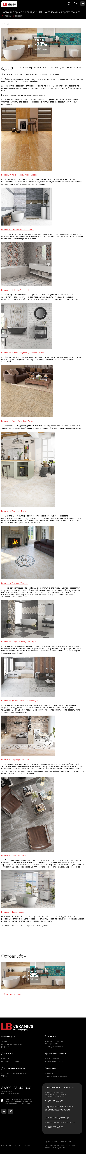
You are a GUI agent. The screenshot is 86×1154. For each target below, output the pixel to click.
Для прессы (7, 1053)
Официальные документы (56, 1076)
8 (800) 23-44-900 (53, 1058)
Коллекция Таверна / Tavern (14, 511)
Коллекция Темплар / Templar (14, 583)
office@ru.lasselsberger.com (58, 1110)
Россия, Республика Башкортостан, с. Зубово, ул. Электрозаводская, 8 (56, 1094)
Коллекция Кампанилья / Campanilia (17, 229)
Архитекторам (8, 1036)
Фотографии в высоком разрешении (11, 1045)
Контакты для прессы (10, 1061)
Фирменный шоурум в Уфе (57, 1117)
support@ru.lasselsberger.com (59, 1106)
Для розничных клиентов (13, 1068)
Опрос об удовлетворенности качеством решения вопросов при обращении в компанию (18, 1101)
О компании (50, 1068)
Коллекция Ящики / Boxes (12, 912)
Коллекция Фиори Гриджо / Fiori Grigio (18, 642)
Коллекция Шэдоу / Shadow (13, 855)
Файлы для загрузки (54, 1047)
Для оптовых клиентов (55, 1053)
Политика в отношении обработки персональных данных (60, 1146)
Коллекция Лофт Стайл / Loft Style (16, 290)
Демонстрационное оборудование (54, 1042)
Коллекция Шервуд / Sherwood (15, 759)
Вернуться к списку (13, 994)
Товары (4, 1041)
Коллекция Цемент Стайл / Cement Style (19, 701)
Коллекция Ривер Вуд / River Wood (17, 421)
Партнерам (50, 1036)
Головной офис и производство (59, 1087)
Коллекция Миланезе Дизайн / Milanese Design (22, 353)
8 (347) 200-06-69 (54, 1127)
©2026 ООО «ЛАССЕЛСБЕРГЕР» (15, 1145)
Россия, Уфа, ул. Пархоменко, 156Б (60, 1122)
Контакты (49, 1073)
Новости (5, 1058)
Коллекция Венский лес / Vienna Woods (19, 175)
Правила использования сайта (58, 1141)
